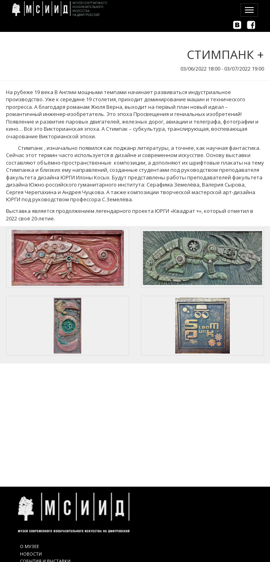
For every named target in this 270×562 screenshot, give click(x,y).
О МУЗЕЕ (29, 546)
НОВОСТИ (31, 554)
